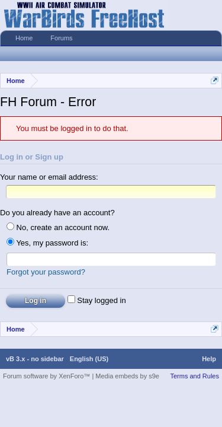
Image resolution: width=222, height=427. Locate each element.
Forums (61, 38)
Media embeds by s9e (127, 380)
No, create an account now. (58, 229)
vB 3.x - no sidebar (35, 363)
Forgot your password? (46, 276)
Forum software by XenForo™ (47, 380)
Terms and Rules (194, 380)
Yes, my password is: (47, 245)
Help (209, 363)
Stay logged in (96, 304)
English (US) (89, 363)
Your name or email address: (49, 177)
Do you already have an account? (57, 215)
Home (24, 38)
